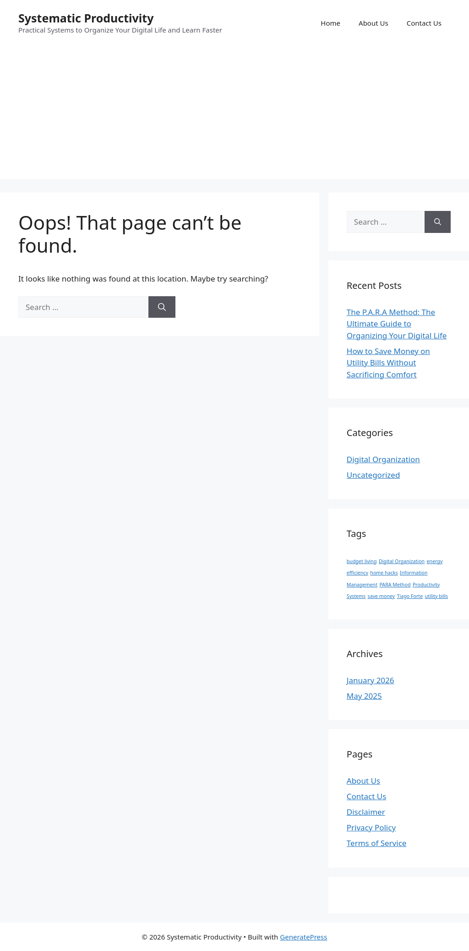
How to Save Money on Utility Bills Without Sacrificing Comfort (388, 363)
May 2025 (364, 696)
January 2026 (370, 680)
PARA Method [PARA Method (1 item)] (394, 584)
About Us (373, 23)
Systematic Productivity (85, 18)
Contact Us (424, 23)
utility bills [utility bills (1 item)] (436, 596)
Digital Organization (383, 459)
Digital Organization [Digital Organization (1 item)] (402, 561)
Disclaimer (366, 812)
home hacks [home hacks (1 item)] (384, 572)
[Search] (161, 307)
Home (330, 23)
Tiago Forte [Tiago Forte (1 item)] (410, 596)
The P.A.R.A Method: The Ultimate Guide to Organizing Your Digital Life (397, 324)
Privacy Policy (371, 827)
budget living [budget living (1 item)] (362, 561)
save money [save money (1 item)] (381, 596)
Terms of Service (377, 843)
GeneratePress (303, 936)
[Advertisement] (234, 114)
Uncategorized (373, 475)
